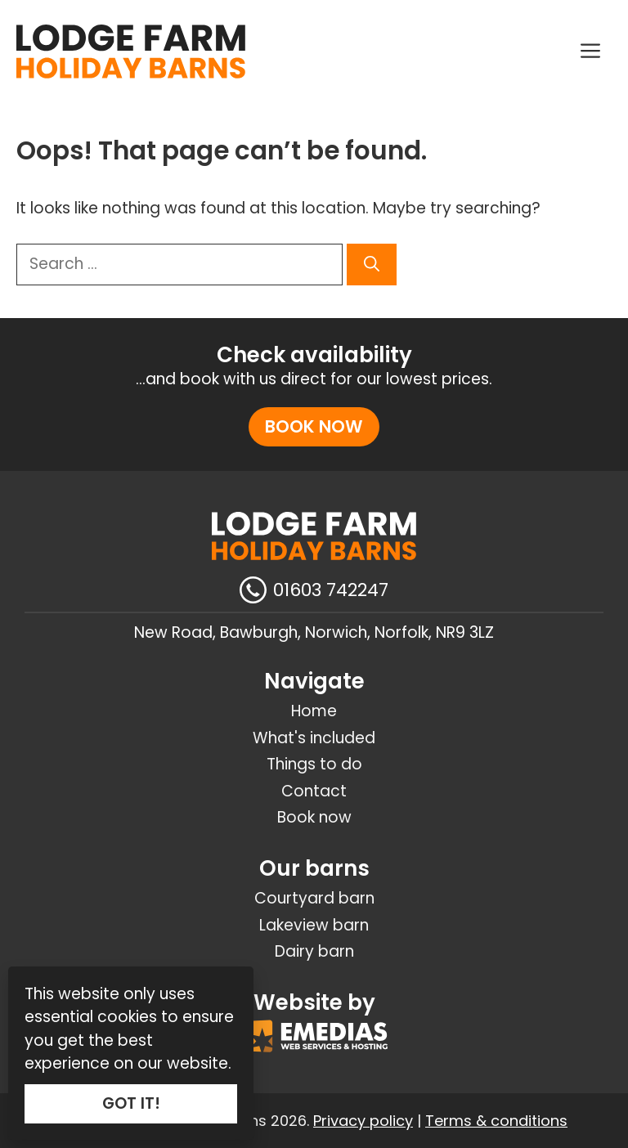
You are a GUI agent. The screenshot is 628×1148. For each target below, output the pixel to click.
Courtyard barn (314, 898)
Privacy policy (363, 1120)
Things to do (314, 764)
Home (314, 711)
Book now (314, 426)
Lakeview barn (314, 925)
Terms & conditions (496, 1120)
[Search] (372, 264)
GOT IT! (131, 1103)
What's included (314, 738)
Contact (314, 791)
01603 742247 (330, 590)
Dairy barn (314, 951)
